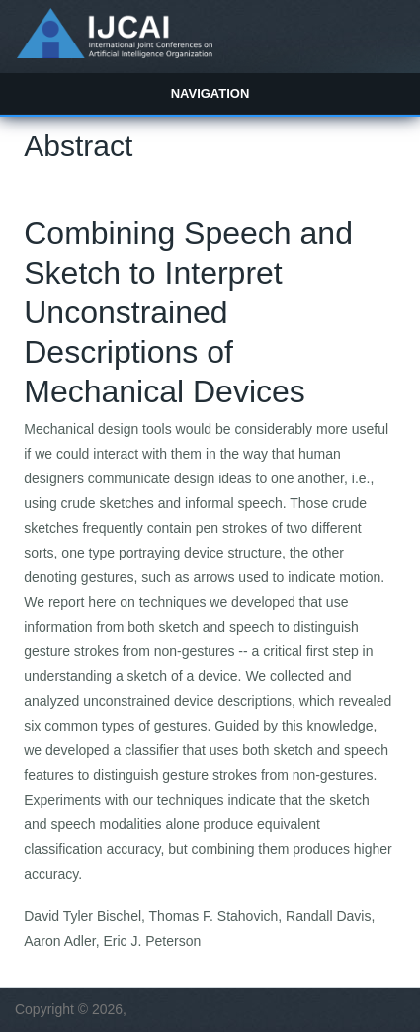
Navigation (210, 93)
